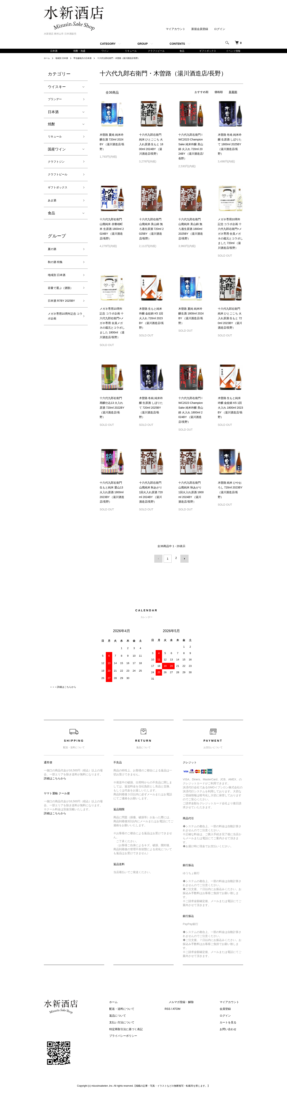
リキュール (131, 51)
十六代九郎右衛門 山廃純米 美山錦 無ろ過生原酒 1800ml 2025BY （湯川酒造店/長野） (190, 229)
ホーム (47, 58)
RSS (183, 1008)
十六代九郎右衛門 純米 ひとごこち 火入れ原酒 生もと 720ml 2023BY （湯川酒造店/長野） (230, 319)
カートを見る (232, 1021)
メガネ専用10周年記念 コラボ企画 (62, 345)
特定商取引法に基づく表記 (146, 1028)
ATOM (192, 1008)
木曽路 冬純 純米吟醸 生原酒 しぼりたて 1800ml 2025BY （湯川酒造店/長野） (230, 145)
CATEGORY (108, 43)
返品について (137, 1014)
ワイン (105, 51)
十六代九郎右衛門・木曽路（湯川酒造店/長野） (129, 58)
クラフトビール (156, 51)
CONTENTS (177, 43)
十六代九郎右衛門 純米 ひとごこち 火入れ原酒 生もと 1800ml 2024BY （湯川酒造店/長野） (151, 145)
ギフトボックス (207, 51)
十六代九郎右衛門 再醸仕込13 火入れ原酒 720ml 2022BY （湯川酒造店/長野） (112, 408)
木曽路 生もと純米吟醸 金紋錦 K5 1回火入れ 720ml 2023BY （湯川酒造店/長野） (151, 319)
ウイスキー (57, 88)
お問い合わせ (232, 1028)
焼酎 (51, 126)
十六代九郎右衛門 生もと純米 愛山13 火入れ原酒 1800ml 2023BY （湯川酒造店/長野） (112, 493)
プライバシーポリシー (143, 1035)
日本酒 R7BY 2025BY (58, 325)
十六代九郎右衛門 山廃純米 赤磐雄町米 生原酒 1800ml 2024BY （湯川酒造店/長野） (112, 229)
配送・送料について (141, 1008)
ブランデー (57, 101)
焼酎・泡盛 (79, 51)
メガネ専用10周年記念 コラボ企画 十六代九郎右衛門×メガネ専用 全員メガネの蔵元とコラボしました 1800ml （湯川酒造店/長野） (112, 324)
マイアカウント (175, 29)
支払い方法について (141, 1021)
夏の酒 (53, 259)
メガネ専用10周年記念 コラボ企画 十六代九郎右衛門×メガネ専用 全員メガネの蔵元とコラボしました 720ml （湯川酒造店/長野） (230, 234)
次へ (183, 558)
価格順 (218, 92)
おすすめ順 (201, 92)
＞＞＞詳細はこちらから (63, 686)
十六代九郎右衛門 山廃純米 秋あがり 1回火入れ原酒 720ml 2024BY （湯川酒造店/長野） (151, 493)
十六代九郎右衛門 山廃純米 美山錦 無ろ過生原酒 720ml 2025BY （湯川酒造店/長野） (151, 229)
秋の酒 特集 (57, 273)
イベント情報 (233, 51)
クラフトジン (58, 166)
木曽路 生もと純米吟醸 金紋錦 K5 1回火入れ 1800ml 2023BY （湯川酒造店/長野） (230, 408)
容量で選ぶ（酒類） (60, 305)
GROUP (143, 43)
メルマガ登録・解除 (193, 1001)
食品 (182, 51)
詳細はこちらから (55, 777)
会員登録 (229, 1008)
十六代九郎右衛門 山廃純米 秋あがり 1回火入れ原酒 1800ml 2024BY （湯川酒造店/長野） (191, 493)
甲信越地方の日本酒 (88, 58)
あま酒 (53, 209)
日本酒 (54, 51)
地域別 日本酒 (64, 58)
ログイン (219, 29)
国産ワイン (57, 153)
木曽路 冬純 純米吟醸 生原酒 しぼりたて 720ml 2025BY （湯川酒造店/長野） (151, 408)
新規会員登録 (199, 29)
